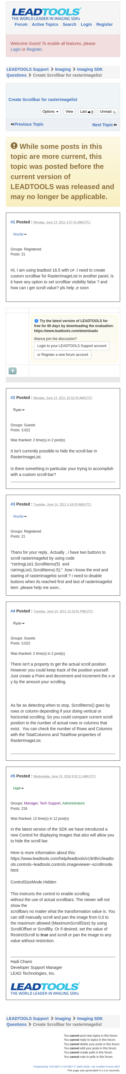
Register (104, 24)
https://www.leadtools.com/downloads (66, 331)
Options (51, 112)
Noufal (18, 234)
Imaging (63, 69)
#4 (13, 611)
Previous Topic (28, 124)
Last (86, 112)
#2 (13, 397)
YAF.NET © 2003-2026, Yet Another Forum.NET (91, 1066)
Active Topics (45, 24)
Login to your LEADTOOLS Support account (71, 346)
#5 (13, 776)
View (69, 112)
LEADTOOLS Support (27, 69)
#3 (13, 504)
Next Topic (102, 124)
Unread (108, 112)
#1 (13, 222)
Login (87, 24)
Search (70, 24)
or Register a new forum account (62, 355)
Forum (21, 24)
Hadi (17, 788)
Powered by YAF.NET (47, 1066)
